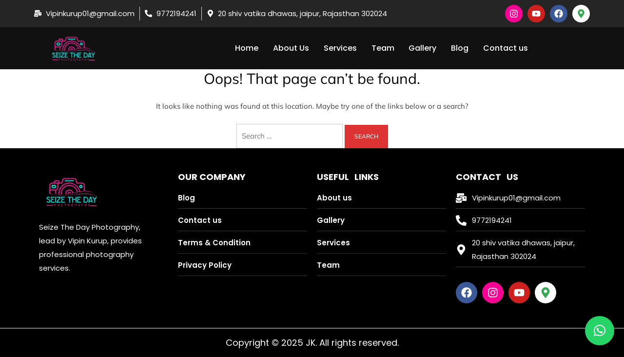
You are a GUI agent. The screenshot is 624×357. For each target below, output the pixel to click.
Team (382, 48)
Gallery (423, 48)
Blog (460, 48)
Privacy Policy (205, 265)
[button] (599, 330)
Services (340, 48)
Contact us (506, 48)
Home (246, 48)
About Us (291, 48)
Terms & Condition (214, 243)
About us (334, 198)
